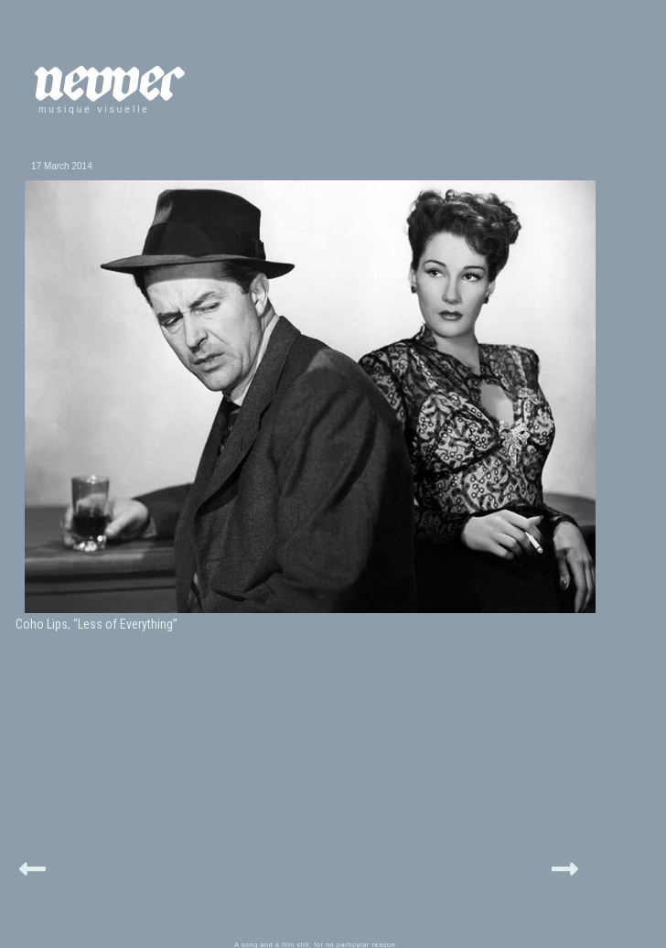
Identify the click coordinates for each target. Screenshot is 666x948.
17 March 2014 (61, 166)
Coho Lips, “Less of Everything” (96, 624)
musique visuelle (94, 109)
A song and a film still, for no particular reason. (316, 945)
